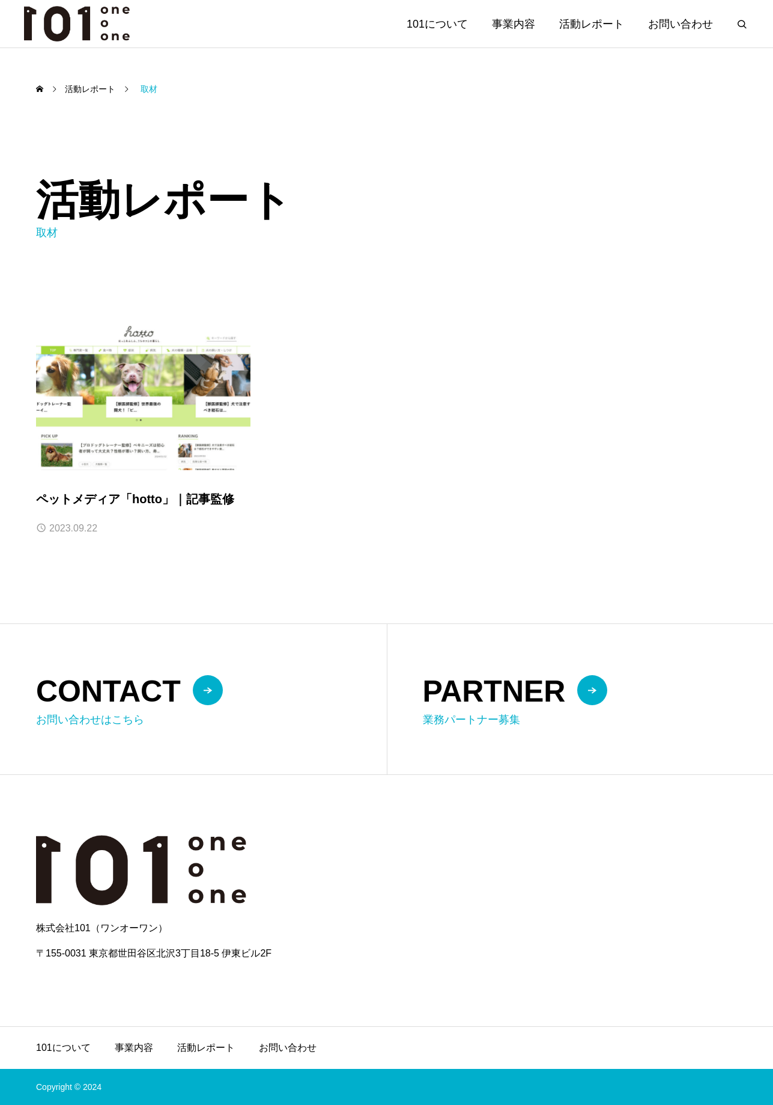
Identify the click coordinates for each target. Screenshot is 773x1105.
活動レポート (591, 24)
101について (437, 24)
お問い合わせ (680, 24)
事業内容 (513, 24)
